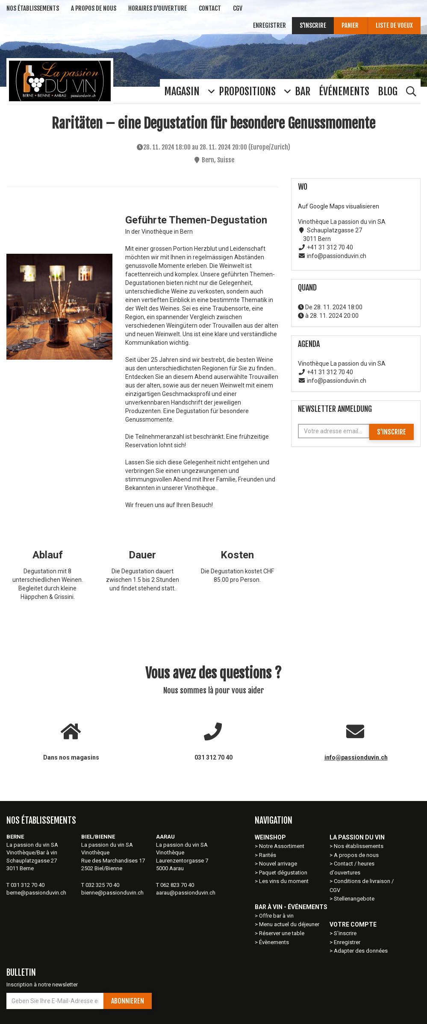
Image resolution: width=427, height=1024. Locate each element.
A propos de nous (356, 855)
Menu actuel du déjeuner (289, 924)
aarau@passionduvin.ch (185, 892)
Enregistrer (269, 25)
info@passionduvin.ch (356, 757)
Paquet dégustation (283, 872)
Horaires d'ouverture (157, 8)
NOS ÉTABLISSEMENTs (32, 8)
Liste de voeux (394, 25)
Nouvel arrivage (278, 863)
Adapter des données (361, 951)
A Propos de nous (93, 8)
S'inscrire (313, 25)
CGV (237, 8)
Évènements (274, 942)
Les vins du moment (284, 881)
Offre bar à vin (276, 916)
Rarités (267, 855)
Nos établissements (358, 846)
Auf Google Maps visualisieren (338, 206)
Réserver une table (281, 933)
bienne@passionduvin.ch (112, 892)
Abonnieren (127, 1001)
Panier (351, 25)
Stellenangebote (354, 898)
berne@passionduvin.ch (36, 892)
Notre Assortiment (282, 846)
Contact (210, 8)
